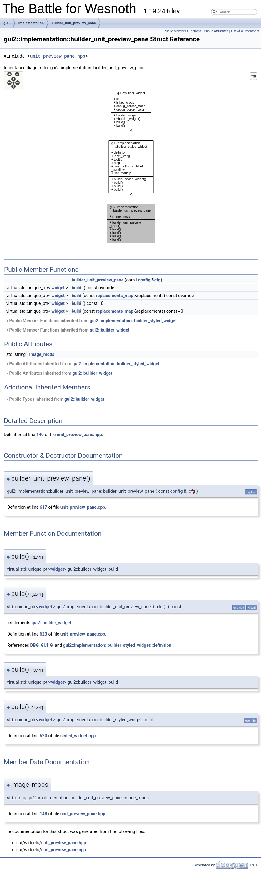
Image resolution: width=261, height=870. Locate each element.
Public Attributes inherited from (82, 363)
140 (40, 434)
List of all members (245, 31)
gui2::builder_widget (110, 329)
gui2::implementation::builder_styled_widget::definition (117, 645)
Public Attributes (216, 31)
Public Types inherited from (54, 399)
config (144, 279)
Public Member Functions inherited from (91, 320)
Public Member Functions (183, 31)
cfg (157, 279)
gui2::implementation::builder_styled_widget (133, 320)
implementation (31, 23)
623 (43, 633)
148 (43, 813)
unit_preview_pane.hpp (57, 56)
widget (58, 287)
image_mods (41, 354)
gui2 (7, 23)
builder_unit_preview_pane (74, 23)
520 (43, 735)
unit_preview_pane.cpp (82, 507)
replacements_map (114, 295)
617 (43, 507)
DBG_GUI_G (41, 645)
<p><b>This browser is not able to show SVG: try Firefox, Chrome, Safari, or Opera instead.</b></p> (131, 165)
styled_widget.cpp (78, 735)
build (76, 287)
